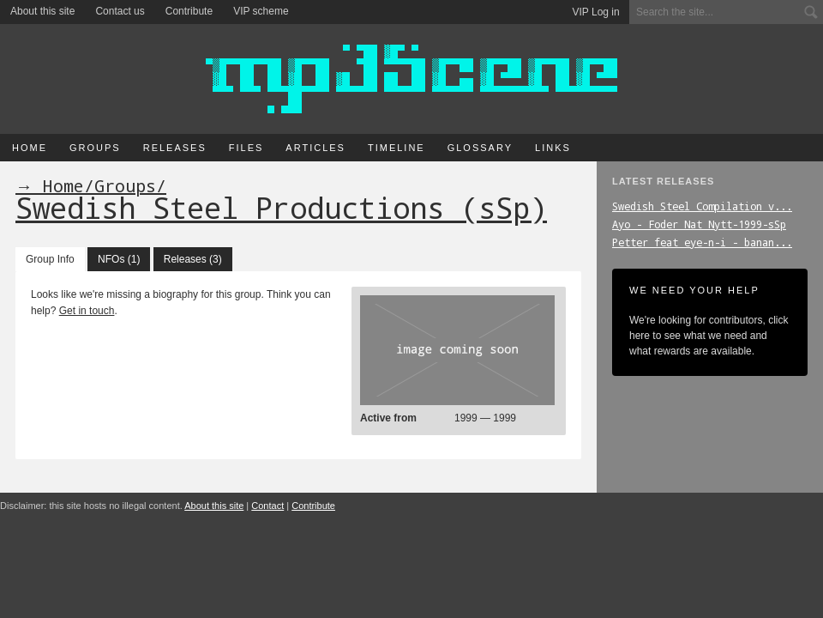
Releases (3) (193, 259)
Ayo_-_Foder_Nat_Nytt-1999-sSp (699, 224)
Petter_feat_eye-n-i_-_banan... (702, 242)
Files (246, 147)
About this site (42, 11)
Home (29, 147)
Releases (175, 147)
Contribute (189, 11)
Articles (315, 147)
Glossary (480, 147)
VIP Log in (596, 12)
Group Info (50, 259)
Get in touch (87, 311)
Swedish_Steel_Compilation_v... (702, 206)
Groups (95, 147)
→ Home (49, 185)
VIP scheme (260, 11)
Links (553, 147)
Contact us (119, 11)
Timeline (396, 147)
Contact (267, 505)
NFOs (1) (119, 259)
